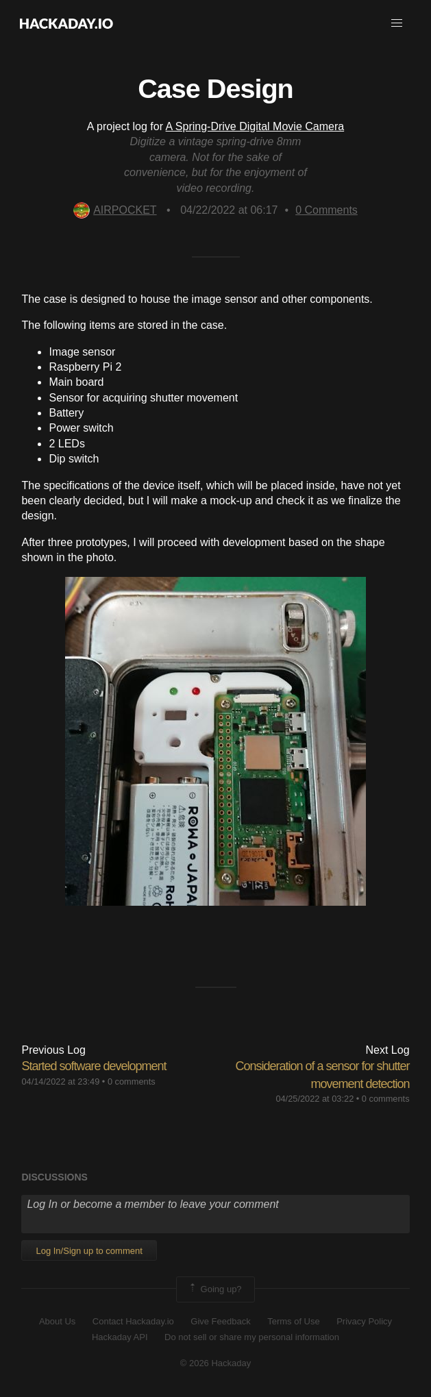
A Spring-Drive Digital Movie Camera (255, 126)
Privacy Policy (364, 1321)
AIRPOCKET (114, 210)
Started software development (93, 1066)
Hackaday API (120, 1337)
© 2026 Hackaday (215, 1363)
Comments (326, 210)
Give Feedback (220, 1321)
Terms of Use (293, 1321)
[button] (396, 23)
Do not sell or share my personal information (251, 1337)
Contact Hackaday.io (133, 1321)
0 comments (132, 1081)
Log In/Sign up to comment (89, 1251)
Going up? (214, 1289)
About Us (57, 1321)
